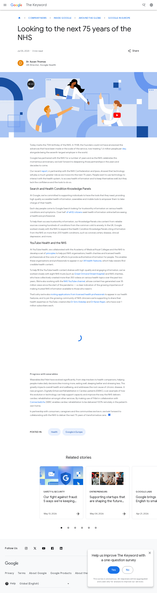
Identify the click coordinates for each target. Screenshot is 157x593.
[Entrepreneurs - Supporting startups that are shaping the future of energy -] (101, 492)
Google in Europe (119, 17)
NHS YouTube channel (74, 281)
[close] (147, 559)
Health (54, 432)
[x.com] (35, 548)
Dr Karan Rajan (98, 301)
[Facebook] (52, 548)
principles (51, 253)
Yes (111, 576)
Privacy (9, 573)
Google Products (60, 573)
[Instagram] (26, 548)
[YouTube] (43, 548)
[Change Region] (44, 583)
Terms (21, 573)
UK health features (92, 260)
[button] (133, 50)
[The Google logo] (11, 563)
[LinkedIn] (61, 548)
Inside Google (62, 17)
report (44, 171)
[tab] (61, 527)
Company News (37, 17)
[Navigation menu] (5, 5)
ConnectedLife (37, 402)
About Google (38, 573)
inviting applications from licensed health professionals (77, 294)
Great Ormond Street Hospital (89, 273)
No (125, 576)
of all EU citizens (74, 212)
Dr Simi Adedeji (78, 301)
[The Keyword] (19, 18)
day (124, 148)
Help (10, 584)
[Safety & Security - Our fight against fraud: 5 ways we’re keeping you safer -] (55, 492)
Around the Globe (90, 17)
